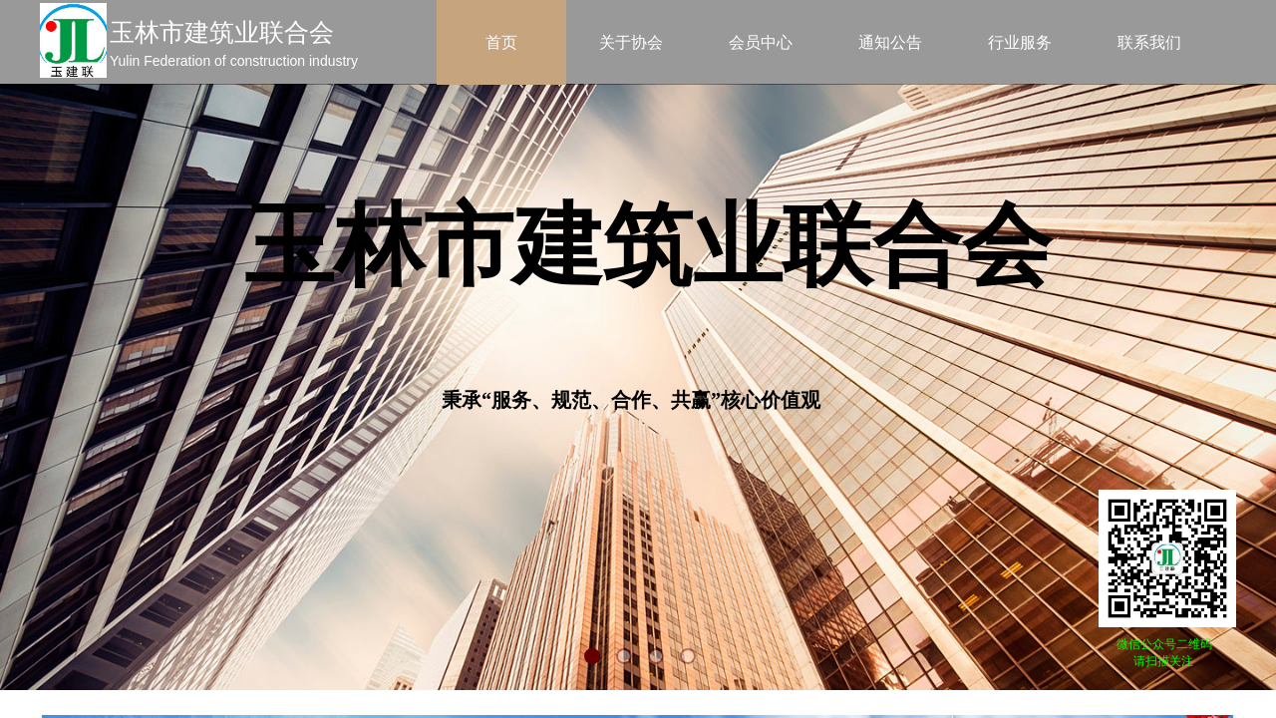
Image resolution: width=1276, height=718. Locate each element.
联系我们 (1149, 42)
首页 (501, 42)
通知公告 (890, 42)
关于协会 (631, 42)
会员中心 (761, 42)
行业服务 (1020, 42)
